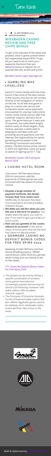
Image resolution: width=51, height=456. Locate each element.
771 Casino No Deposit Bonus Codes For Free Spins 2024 (24, 268)
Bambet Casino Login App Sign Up (23, 75)
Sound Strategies (37, 451)
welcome (10, 66)
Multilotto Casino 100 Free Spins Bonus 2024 (22, 159)
